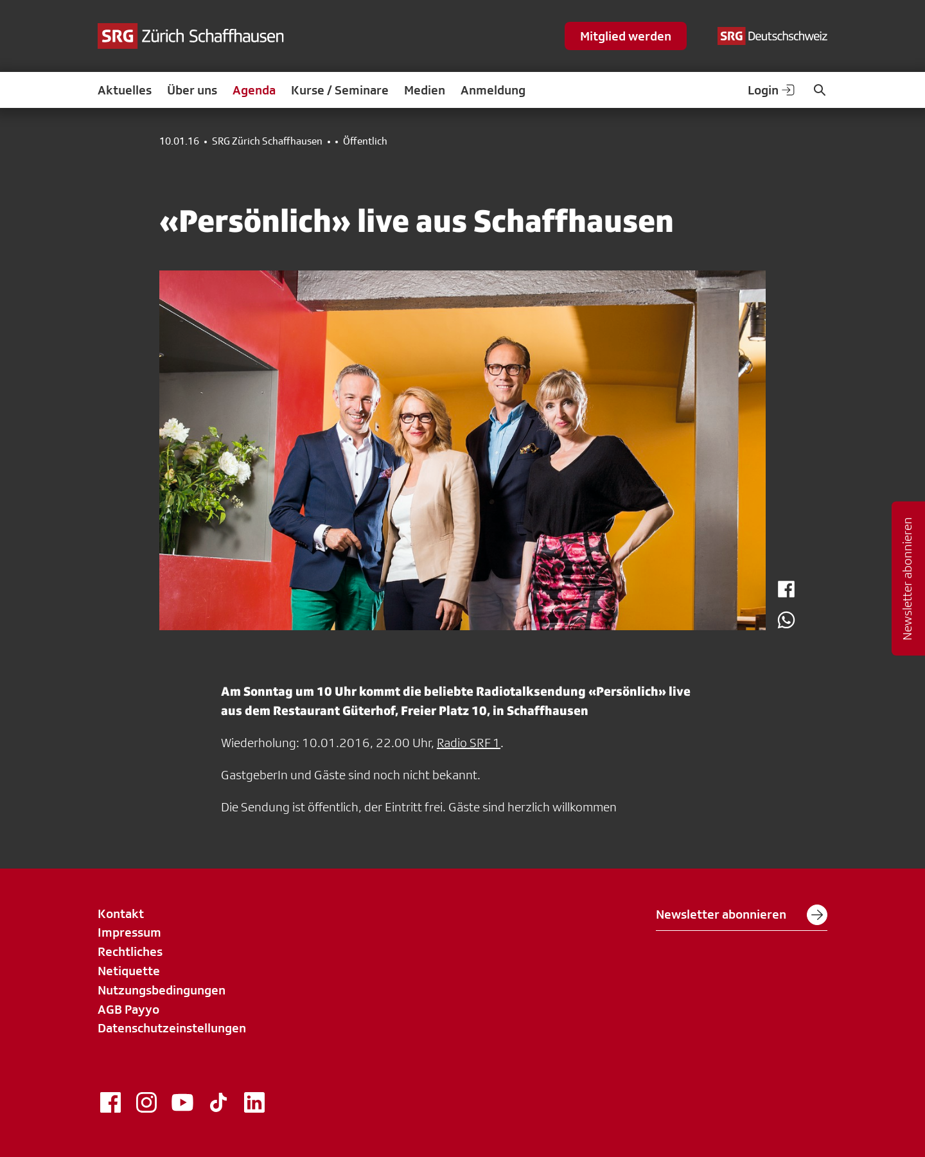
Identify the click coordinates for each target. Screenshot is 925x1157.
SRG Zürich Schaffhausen (267, 141)
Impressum (129, 932)
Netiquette (129, 971)
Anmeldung (493, 90)
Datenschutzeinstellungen (172, 1028)
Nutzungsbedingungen (161, 990)
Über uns (192, 90)
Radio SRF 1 (468, 743)
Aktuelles (125, 90)
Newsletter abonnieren (741, 915)
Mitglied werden (625, 36)
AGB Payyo (128, 1009)
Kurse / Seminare (340, 90)
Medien (424, 90)
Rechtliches (130, 951)
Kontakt (121, 913)
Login (772, 90)
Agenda (254, 90)
